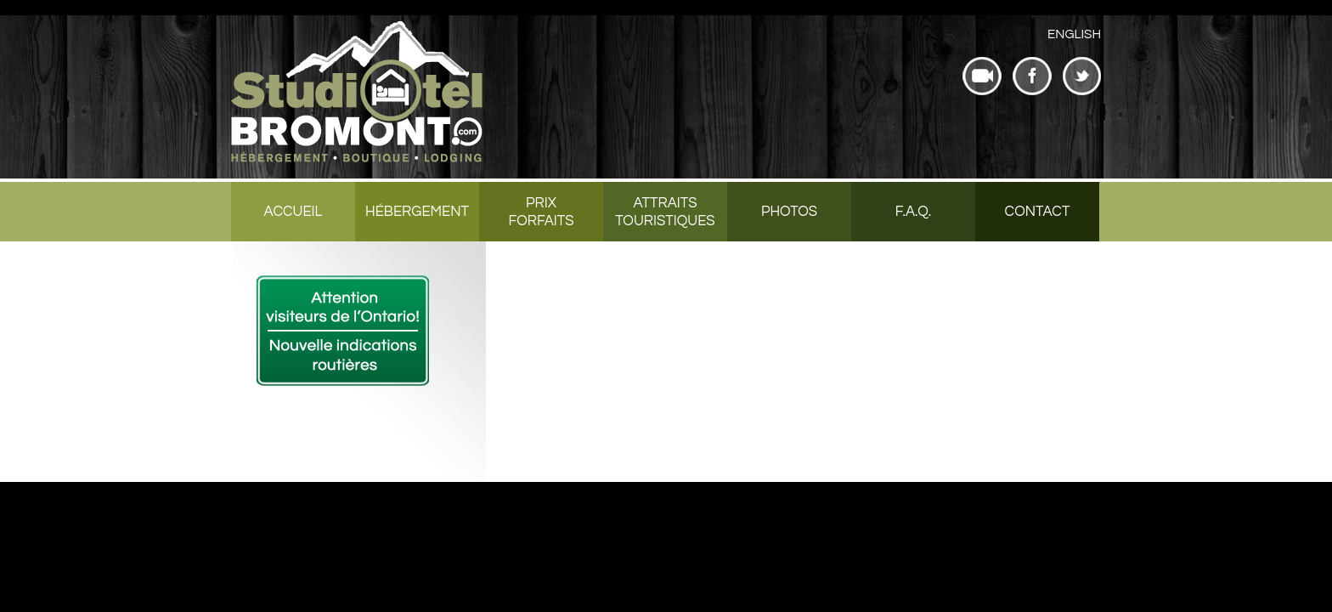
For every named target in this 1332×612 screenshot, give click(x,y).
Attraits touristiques (664, 212)
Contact (1037, 211)
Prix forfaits (540, 212)
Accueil (293, 211)
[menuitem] (1074, 34)
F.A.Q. (913, 211)
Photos (789, 211)
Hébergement (417, 211)
